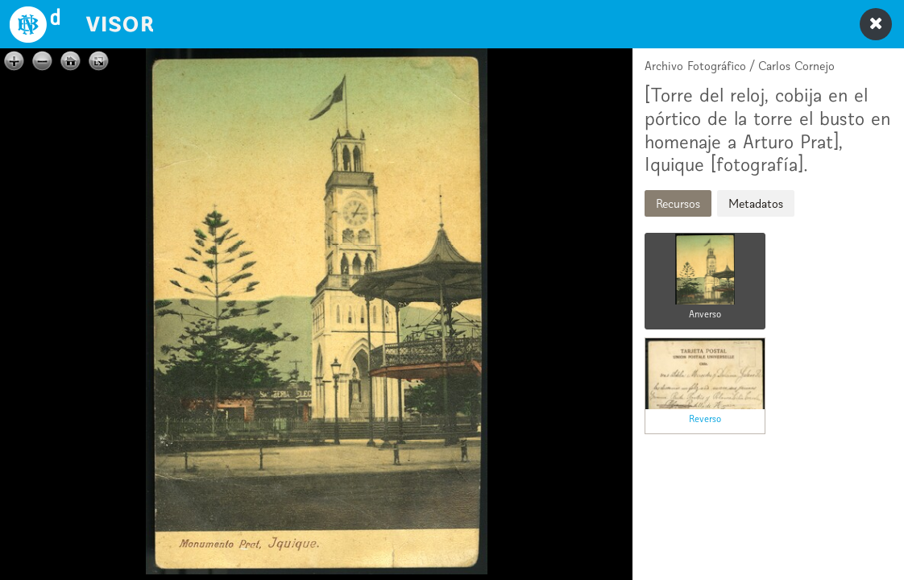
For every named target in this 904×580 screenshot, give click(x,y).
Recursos (678, 203)
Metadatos (755, 203)
